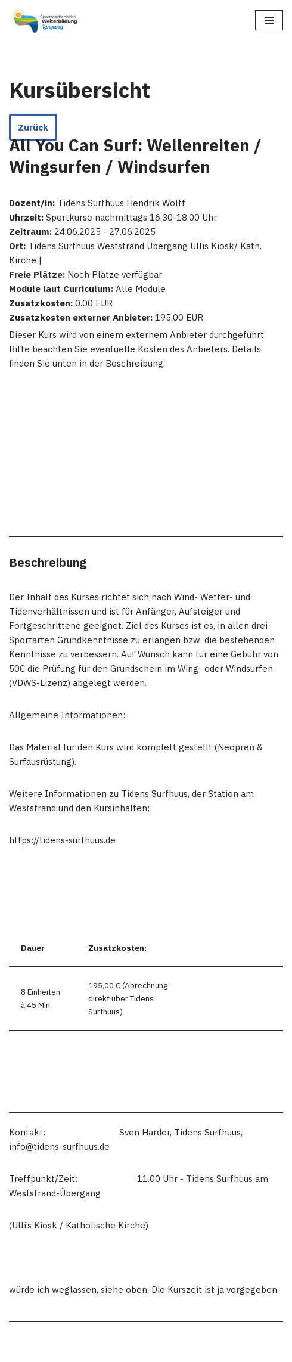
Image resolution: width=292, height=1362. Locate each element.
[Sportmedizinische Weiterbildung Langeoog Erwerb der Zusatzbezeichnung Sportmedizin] (44, 20)
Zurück (33, 127)
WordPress (127, 1349)
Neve (19, 1349)
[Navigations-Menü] (269, 20)
